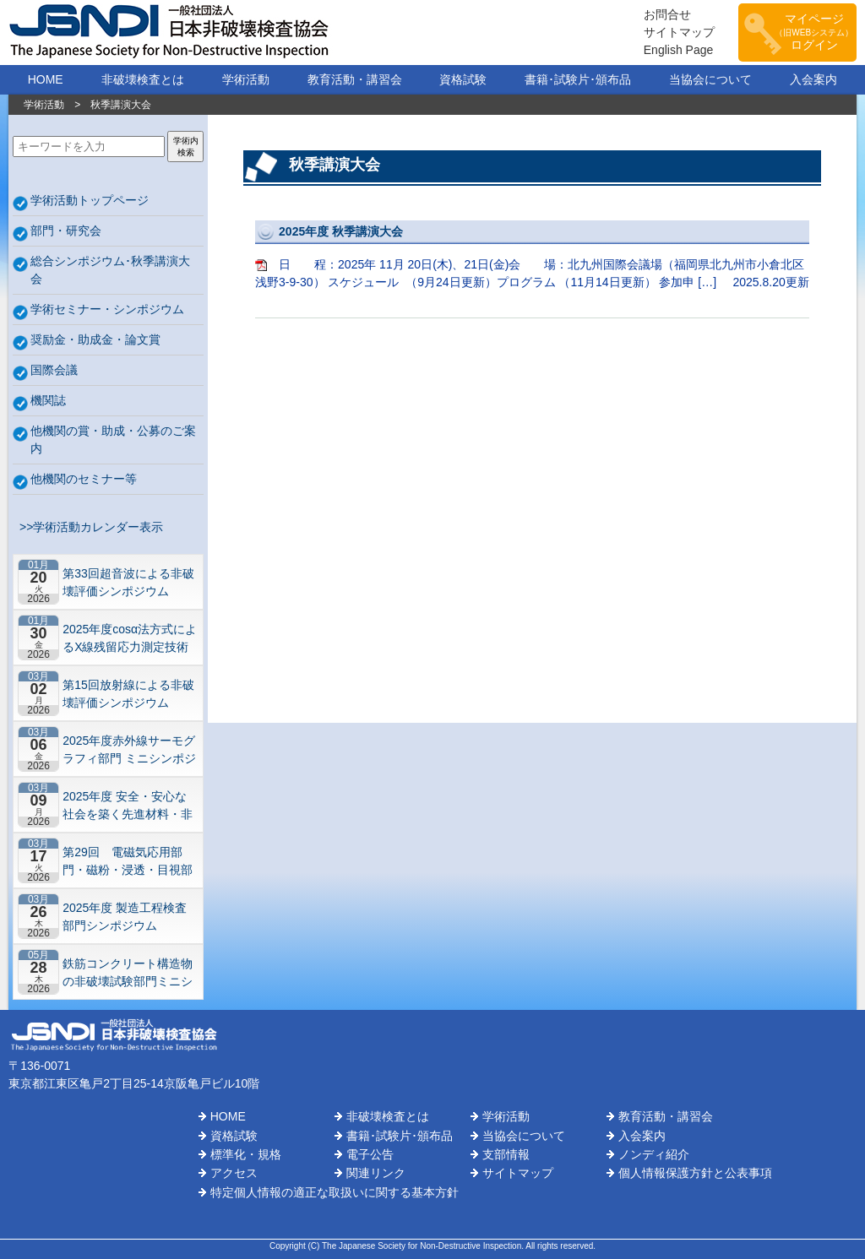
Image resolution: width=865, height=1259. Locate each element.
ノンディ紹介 (653, 1154)
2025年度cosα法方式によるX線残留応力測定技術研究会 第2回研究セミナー (130, 638)
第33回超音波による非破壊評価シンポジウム (128, 582)
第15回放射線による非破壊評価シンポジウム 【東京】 (128, 693)
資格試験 (463, 79)
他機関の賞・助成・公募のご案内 (113, 439)
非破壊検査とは (142, 79)
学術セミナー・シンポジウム (107, 309)
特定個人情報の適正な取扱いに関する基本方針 (334, 1192)
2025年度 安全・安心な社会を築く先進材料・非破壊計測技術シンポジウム (128, 805)
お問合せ (667, 14)
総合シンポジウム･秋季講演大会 (110, 269)
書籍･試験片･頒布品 (578, 79)
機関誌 (48, 400)
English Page (679, 50)
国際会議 (54, 370)
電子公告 (370, 1154)
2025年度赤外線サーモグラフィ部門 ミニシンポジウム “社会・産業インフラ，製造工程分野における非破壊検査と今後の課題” (130, 749)
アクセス (234, 1173)
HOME (45, 79)
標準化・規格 (245, 1154)
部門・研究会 (65, 230)
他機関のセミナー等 (83, 479)
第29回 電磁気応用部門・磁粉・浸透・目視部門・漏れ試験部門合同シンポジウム (128, 860)
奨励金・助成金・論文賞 (95, 339)
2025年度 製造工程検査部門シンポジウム (125, 916)
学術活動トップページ (89, 200)
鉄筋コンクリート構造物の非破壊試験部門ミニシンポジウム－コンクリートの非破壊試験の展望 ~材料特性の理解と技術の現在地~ (128, 972)
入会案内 (813, 79)
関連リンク (375, 1173)
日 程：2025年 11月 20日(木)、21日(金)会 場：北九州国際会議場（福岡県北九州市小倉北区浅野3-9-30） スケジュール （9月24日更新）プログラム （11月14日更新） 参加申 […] (532, 255)
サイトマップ (679, 32)
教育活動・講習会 (354, 79)
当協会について (710, 79)
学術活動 (245, 79)
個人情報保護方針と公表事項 (695, 1173)
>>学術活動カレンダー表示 (88, 527)
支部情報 (506, 1154)
